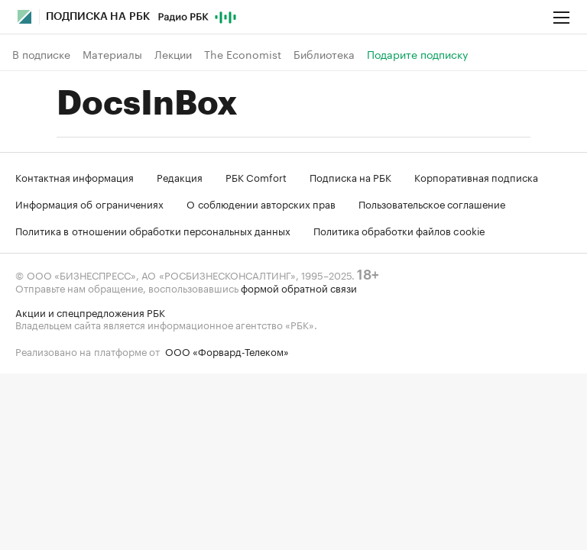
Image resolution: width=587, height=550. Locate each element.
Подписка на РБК (350, 176)
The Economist (242, 54)
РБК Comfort (256, 176)
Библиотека (324, 54)
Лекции (173, 54)
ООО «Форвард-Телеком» (227, 350)
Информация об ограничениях (89, 203)
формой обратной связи (299, 287)
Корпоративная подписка (476, 176)
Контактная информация (74, 176)
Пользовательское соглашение (431, 203)
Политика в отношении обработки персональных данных (152, 230)
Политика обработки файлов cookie (399, 230)
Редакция (180, 176)
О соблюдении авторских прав (261, 203)
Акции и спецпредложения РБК (90, 311)
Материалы (112, 54)
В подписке (41, 54)
